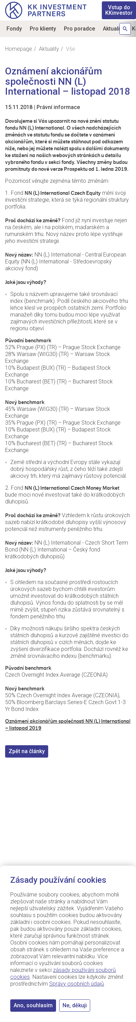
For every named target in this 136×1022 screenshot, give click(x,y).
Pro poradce (79, 28)
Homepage (18, 49)
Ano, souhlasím (33, 1005)
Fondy (14, 28)
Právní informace (58, 107)
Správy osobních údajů (76, 984)
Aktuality (113, 28)
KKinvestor (119, 10)
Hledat (125, 28)
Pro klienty (43, 28)
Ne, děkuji (75, 1005)
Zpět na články (27, 751)
